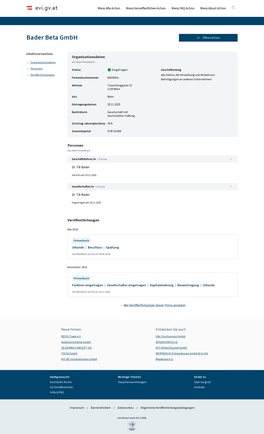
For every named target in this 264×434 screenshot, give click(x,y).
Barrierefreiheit (101, 408)
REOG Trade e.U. (71, 336)
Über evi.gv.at (202, 382)
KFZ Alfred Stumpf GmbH (171, 348)
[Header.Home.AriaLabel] (41, 8)
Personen (34, 69)
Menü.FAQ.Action (182, 8)
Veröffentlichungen (40, 75)
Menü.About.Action (213, 8)
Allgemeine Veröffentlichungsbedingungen (168, 408)
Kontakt (199, 387)
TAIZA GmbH (69, 354)
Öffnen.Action (208, 38)
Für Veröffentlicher (61, 387)
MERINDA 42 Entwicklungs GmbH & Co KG (182, 354)
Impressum (77, 408)
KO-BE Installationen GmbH (79, 359)
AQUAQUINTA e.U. (167, 342)
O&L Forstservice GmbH (171, 336)
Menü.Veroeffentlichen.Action (146, 8)
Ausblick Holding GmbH (76, 342)
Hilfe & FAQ (57, 392)
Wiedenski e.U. (164, 359)
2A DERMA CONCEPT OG (76, 348)
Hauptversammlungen (132, 382)
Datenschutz (126, 408)
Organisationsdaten (41, 62)
